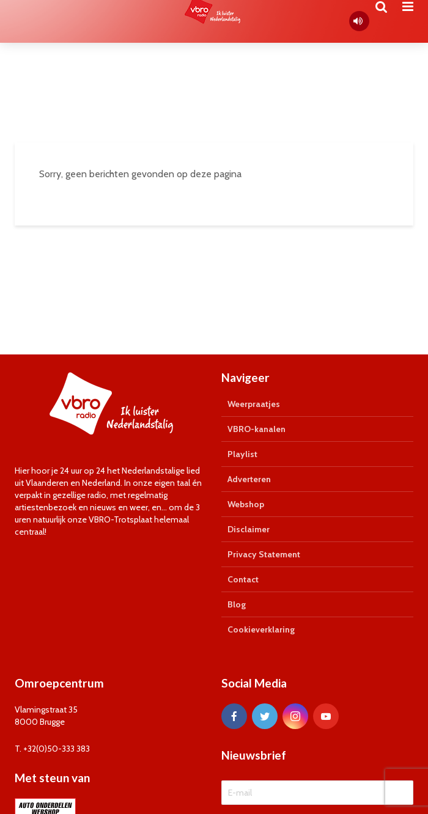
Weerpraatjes (253, 403)
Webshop (245, 504)
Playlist (242, 454)
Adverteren (249, 479)
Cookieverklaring (261, 629)
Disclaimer (248, 529)
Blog (236, 604)
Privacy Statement (263, 554)
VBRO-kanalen (256, 429)
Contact (243, 579)
